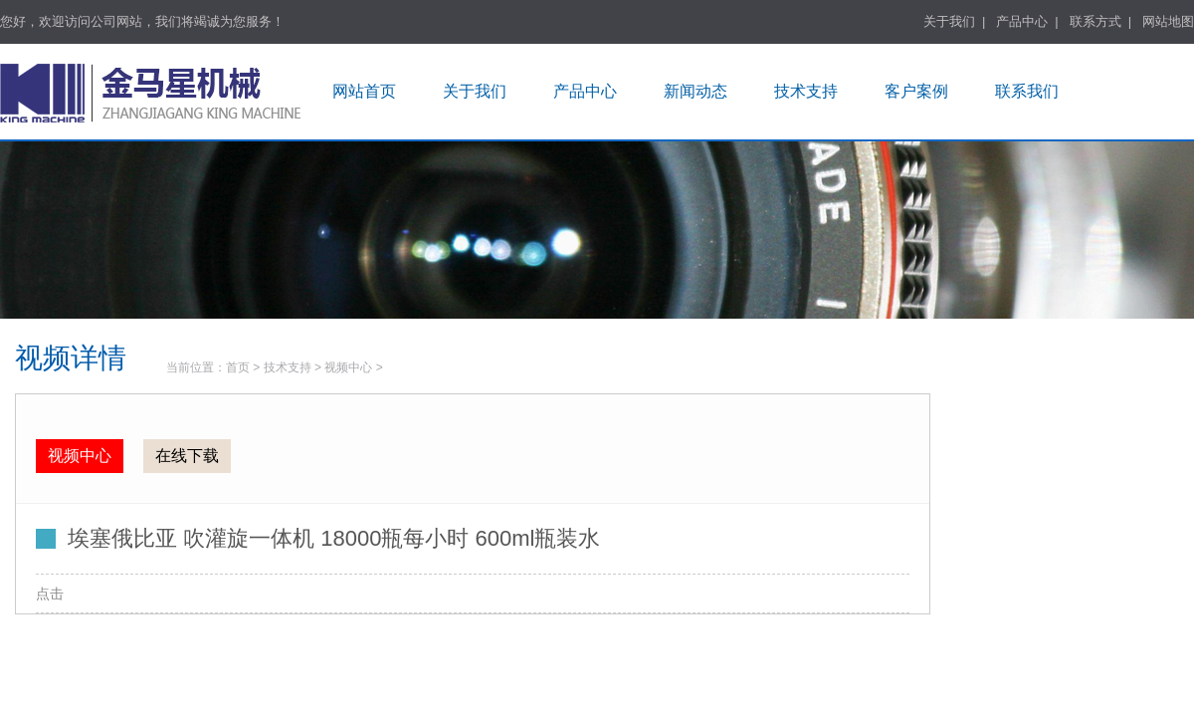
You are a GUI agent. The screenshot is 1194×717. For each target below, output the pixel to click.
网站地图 (1168, 21)
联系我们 (1027, 91)
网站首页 (364, 91)
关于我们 (949, 21)
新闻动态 (695, 91)
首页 (238, 367)
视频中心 (348, 367)
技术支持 (806, 91)
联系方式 (1095, 21)
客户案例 (916, 91)
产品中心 (1022, 21)
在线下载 (187, 455)
